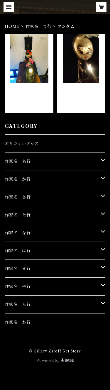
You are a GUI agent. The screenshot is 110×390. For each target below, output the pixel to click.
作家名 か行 (18, 179)
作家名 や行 (18, 286)
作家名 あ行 (18, 161)
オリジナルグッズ (22, 143)
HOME (12, 26)
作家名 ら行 (18, 304)
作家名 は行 (18, 250)
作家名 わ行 (18, 322)
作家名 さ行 (18, 197)
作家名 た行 (18, 215)
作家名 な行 (18, 232)
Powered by (55, 360)
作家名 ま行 (39, 26)
